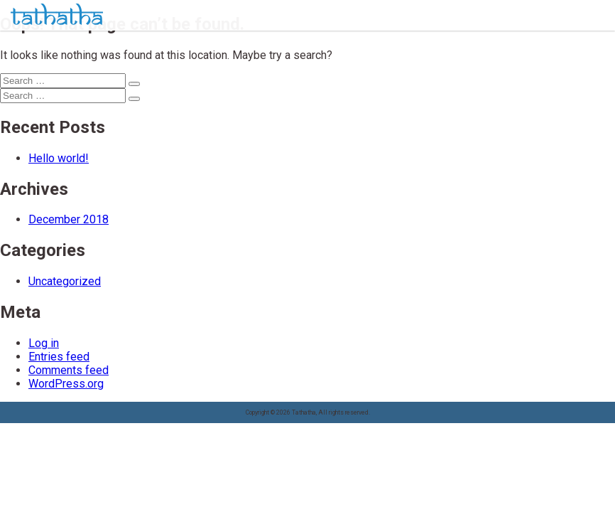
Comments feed (68, 370)
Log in (43, 343)
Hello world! (58, 158)
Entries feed (58, 356)
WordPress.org (66, 383)
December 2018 (68, 219)
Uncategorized (64, 281)
